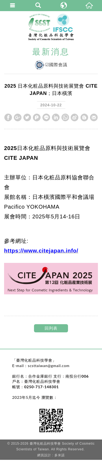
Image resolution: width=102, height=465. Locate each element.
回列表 (51, 328)
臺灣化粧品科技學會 (51, 27)
